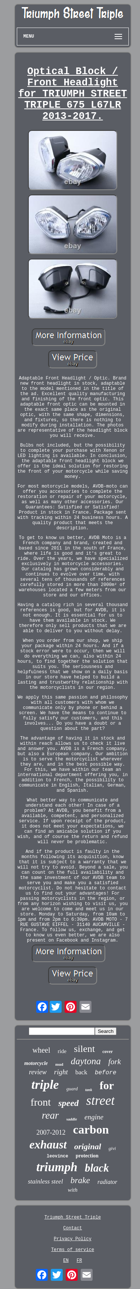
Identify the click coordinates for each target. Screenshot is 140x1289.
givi (112, 1148)
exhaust (48, 1144)
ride (62, 1051)
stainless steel (45, 1181)
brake (80, 1180)
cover (107, 1051)
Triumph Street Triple (72, 1217)
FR (79, 1260)
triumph (56, 1167)
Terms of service (72, 1249)
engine (93, 1117)
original (87, 1146)
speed (68, 1103)
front (41, 1102)
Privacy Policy (72, 1239)
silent (84, 1048)
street (100, 1100)
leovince (57, 1156)
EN (65, 1260)
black (97, 1168)
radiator (107, 1182)
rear (50, 1115)
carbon (91, 1129)
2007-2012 (51, 1132)
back (81, 1072)
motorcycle (36, 1063)
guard (72, 1088)
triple (45, 1084)
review (38, 1072)
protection (87, 1156)
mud (59, 1064)
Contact (72, 1228)
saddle (71, 1119)
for (107, 1085)
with (73, 1190)
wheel (41, 1050)
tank (88, 1090)
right (61, 1072)
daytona (86, 1061)
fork (114, 1061)
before (105, 1072)
